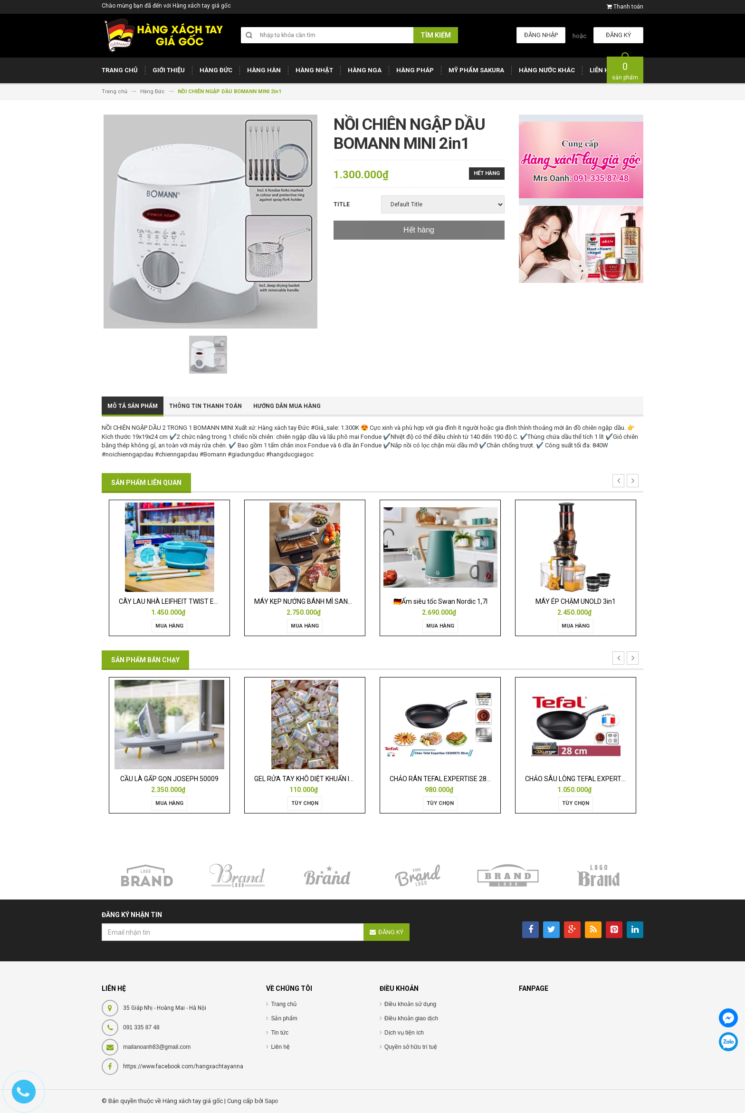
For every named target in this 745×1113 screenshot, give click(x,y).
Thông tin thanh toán (205, 406)
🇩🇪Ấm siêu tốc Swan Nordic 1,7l (440, 601)
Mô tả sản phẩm (132, 406)
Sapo (271, 1101)
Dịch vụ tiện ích (404, 1032)
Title (342, 204)
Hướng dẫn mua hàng (287, 406)
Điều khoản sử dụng (410, 1004)
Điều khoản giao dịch (411, 1018)
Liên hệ (280, 1047)
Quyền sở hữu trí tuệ (410, 1047)
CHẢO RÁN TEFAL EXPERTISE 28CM (443, 779)
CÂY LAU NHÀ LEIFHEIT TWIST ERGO (173, 601)
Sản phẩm (284, 1018)
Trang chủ (283, 1004)
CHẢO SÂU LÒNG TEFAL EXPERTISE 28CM (587, 779)
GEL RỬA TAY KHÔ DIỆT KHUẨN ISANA (310, 779)
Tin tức (279, 1032)
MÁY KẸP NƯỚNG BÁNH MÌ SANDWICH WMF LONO (328, 601)
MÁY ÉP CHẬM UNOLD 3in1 (575, 601)
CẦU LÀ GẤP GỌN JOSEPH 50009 (169, 779)
